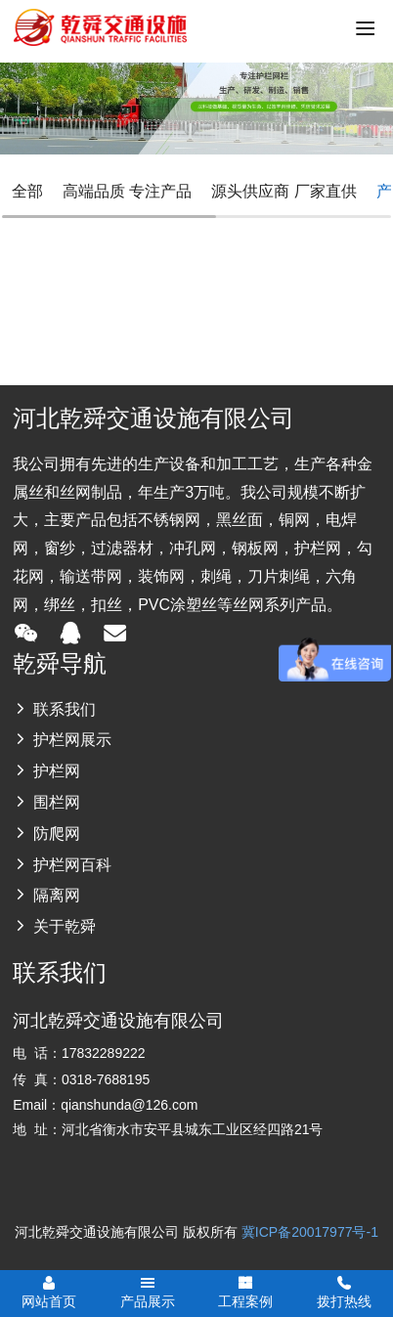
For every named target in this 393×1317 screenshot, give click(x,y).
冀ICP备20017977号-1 (309, 1232)
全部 (27, 191)
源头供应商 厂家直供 (283, 191)
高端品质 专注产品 (127, 191)
